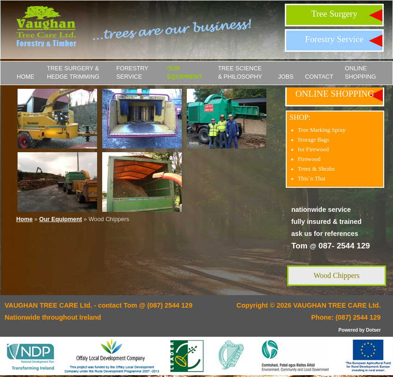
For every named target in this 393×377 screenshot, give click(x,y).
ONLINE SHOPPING (360, 72)
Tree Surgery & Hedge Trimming (73, 72)
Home (25, 76)
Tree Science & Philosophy (240, 72)
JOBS (285, 76)
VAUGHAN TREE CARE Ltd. (337, 305)
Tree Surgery (334, 14)
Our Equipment (184, 72)
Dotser (373, 330)
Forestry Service (334, 39)
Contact (319, 76)
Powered (348, 330)
